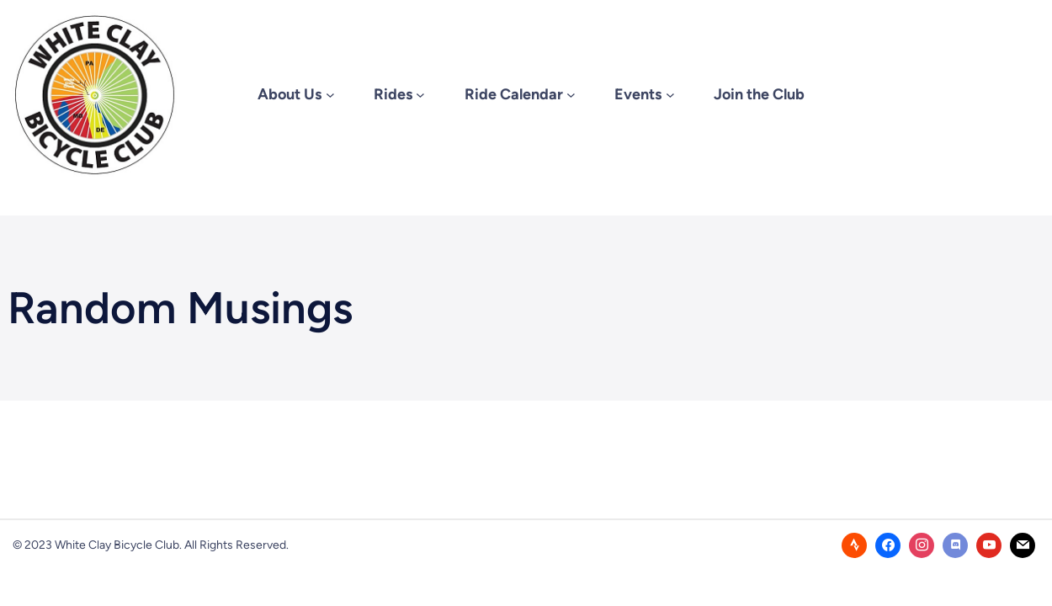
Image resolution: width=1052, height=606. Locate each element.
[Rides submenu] (420, 94)
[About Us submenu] (330, 94)
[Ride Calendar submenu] (571, 94)
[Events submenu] (670, 94)
